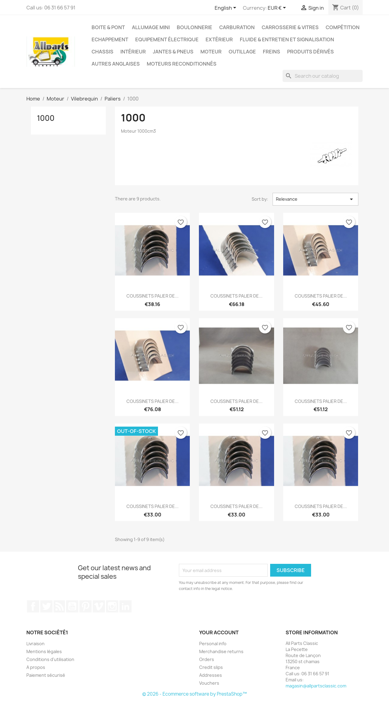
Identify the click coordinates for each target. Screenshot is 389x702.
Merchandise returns (221, 651)
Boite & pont (108, 27)
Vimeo (99, 606)
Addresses (210, 675)
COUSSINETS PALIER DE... (152, 296)
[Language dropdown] (226, 8)
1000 (46, 118)
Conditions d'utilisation (50, 659)
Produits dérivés (310, 51)
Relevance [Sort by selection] (315, 199)
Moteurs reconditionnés (181, 63)
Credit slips (211, 667)
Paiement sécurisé (45, 675)
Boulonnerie (194, 27)
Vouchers (209, 683)
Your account (219, 632)
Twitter (46, 606)
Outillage (242, 51)
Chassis (102, 51)
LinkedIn (125, 606)
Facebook (33, 606)
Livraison (35, 643)
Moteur (211, 51)
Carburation (237, 27)
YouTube (72, 606)
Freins (271, 51)
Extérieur (219, 39)
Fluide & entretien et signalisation (287, 39)
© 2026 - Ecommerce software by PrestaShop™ (194, 694)
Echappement (110, 39)
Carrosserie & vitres (290, 27)
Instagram (112, 606)
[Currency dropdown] (278, 8)
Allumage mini (151, 27)
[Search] (323, 76)
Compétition (343, 27)
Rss (59, 606)
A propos (35, 667)
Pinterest (85, 606)
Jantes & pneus (173, 51)
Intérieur (133, 51)
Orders (206, 659)
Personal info (212, 643)
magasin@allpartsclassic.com (316, 686)
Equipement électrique (167, 39)
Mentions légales (44, 651)
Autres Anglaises (116, 63)
